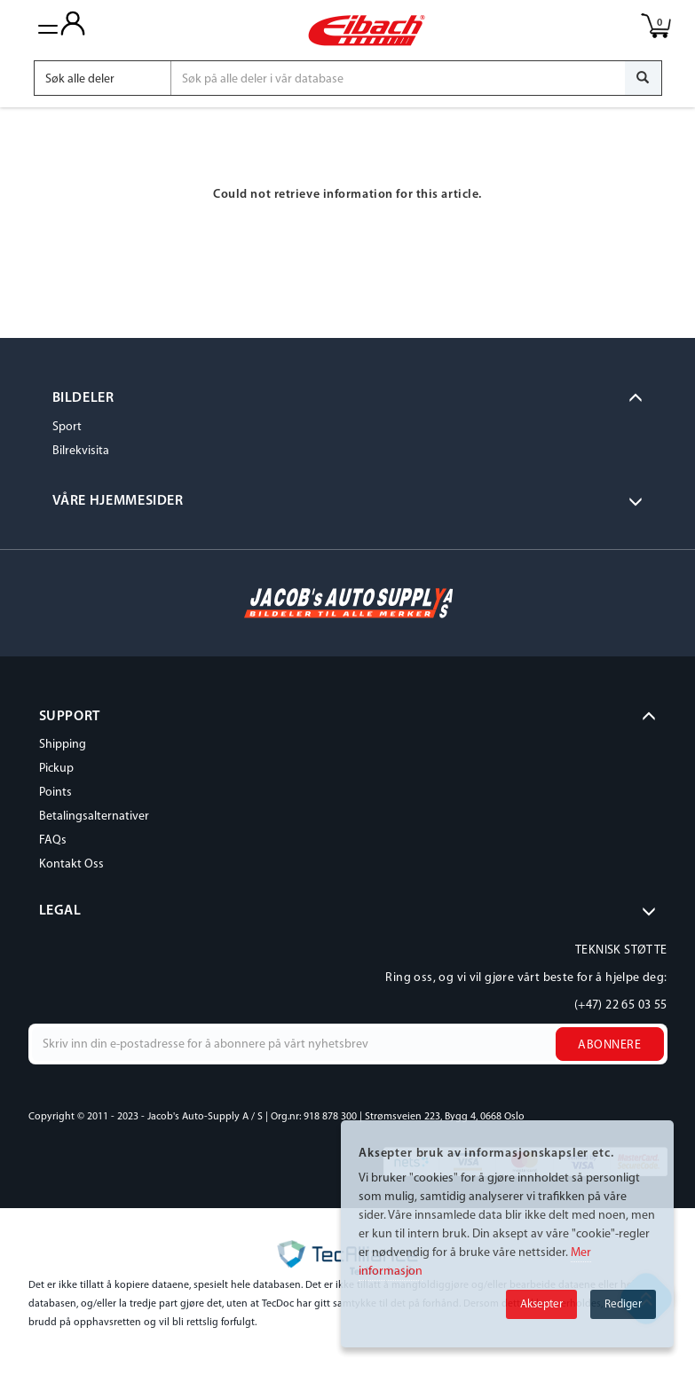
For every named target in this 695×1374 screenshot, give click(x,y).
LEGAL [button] (60, 911)
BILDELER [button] (83, 398)
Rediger (623, 1304)
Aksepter (541, 1304)
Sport (67, 427)
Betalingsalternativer (94, 816)
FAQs (53, 840)
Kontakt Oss (71, 864)
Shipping (62, 744)
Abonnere (609, 1045)
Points (55, 792)
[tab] (348, 399)
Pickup (56, 768)
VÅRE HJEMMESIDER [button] (118, 501)
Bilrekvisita (80, 451)
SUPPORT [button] (69, 717)
